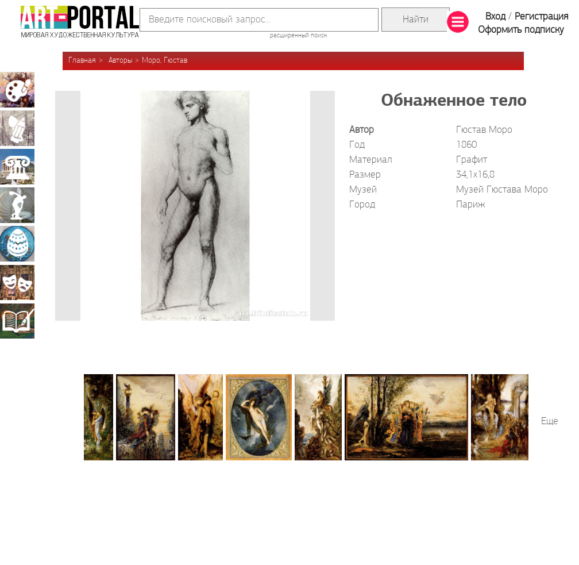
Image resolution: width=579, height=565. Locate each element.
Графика (17, 128)
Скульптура (17, 205)
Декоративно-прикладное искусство (17, 244)
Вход (495, 16)
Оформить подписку (521, 30)
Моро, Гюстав (164, 60)
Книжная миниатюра (17, 321)
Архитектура (17, 167)
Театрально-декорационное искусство (17, 282)
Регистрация (541, 16)
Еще (549, 421)
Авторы (120, 60)
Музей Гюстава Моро (502, 190)
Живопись (17, 89)
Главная (82, 60)
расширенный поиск (298, 35)
